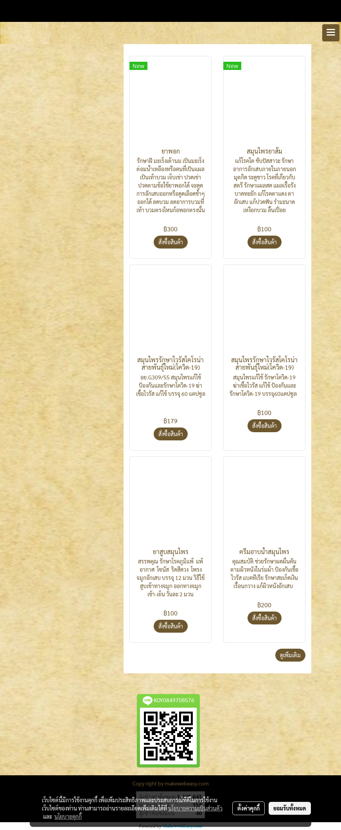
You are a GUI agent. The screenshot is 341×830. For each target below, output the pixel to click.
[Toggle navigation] (330, 32)
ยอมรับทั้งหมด (289, 808)
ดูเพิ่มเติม (290, 654)
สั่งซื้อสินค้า (170, 241)
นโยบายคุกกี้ (68, 816)
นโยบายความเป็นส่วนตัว (195, 808)
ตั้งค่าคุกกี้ (248, 808)
